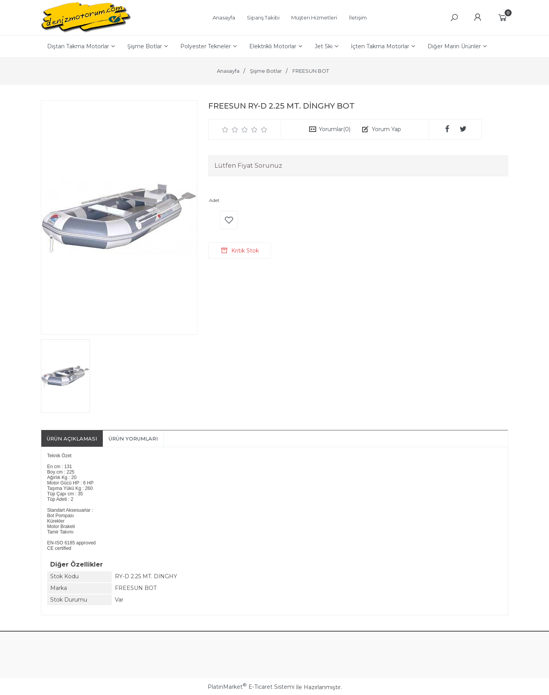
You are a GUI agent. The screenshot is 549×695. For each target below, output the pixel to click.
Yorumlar (334, 129)
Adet (214, 200)
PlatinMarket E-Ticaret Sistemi (251, 686)
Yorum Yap (386, 129)
